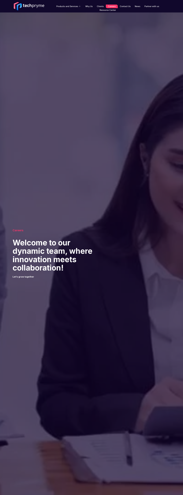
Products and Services (69, 6)
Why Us (89, 6)
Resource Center (108, 10)
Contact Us (125, 6)
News (137, 6)
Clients (100, 6)
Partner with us (151, 6)
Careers (112, 6)
